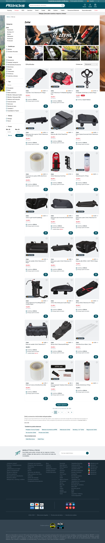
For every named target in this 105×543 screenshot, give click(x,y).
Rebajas (17, 10)
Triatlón (63, 10)
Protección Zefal (43, 432)
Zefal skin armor (30, 439)
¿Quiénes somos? (12, 463)
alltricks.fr (92, 465)
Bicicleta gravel (75, 488)
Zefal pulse (41, 439)
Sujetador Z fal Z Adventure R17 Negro (36, 92)
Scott (61, 493)
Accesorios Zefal (31, 432)
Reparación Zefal (92, 429)
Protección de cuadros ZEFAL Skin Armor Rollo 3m (36, 176)
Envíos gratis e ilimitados (65, 1)
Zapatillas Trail (75, 479)
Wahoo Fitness (64, 479)
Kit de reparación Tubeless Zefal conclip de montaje (62, 385)
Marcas (13, 17)
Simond (62, 472)
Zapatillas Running (76, 463)
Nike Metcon (63, 465)
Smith (61, 477)
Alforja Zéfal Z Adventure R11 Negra (85, 302)
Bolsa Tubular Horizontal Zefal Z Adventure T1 (87, 135)
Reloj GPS (74, 486)
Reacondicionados (86, 10)
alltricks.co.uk (93, 463)
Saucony (62, 470)
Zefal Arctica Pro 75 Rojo (82, 176)
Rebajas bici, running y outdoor (16, 479)
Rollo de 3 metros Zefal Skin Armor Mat (36, 385)
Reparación (10, 29)
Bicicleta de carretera (77, 484)
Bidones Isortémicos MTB (49, 429)
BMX (49, 10)
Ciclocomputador (76, 495)
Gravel (36, 10)
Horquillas (74, 474)
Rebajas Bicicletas (51, 468)
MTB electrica (75, 483)
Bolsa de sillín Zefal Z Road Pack (59, 134)
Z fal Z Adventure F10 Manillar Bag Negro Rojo (61, 93)
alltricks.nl (92, 474)
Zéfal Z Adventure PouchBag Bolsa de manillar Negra (35, 303)
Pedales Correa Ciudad (32, 429)
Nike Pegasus (64, 467)
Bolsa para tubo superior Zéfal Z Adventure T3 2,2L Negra (37, 135)
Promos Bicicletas (51, 472)
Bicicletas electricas (77, 470)
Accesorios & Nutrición (73, 10)
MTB (23, 10)
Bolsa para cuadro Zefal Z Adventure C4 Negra (61, 261)
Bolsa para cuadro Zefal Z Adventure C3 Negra (86, 218)
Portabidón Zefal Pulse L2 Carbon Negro (86, 92)
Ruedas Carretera (76, 472)
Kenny (61, 483)
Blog (47, 463)
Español (92, 1)
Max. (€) (17, 129)
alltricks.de (92, 468)
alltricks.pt (92, 472)
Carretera (29, 10)
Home (8, 17)
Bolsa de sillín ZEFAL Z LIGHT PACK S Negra (87, 261)
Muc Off (62, 484)
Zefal (7, 27)
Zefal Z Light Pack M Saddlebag (34, 217)
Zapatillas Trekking (76, 493)
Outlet (96, 10)
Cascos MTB (75, 477)
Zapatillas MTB (75, 468)
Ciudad (43, 10)
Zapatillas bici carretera (78, 481)
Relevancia (91, 64)
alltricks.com (93, 467)
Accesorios (10, 38)
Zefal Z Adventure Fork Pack (58, 176)
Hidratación (10, 36)
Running (9, 10)
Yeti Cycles (63, 474)
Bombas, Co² (10, 32)
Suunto (62, 468)
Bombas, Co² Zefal (78, 429)
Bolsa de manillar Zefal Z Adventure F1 (36, 344)
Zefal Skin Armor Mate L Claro (83, 344)
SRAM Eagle (63, 492)
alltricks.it (92, 470)
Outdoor (55, 10)
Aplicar (19, 135)
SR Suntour (63, 481)
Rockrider (62, 463)
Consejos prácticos (33, 479)
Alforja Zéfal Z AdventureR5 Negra (60, 344)
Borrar (10, 135)
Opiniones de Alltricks (34, 472)
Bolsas (9, 34)
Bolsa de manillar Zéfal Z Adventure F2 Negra (36, 261)
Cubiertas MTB (75, 465)
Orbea (61, 488)
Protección (10, 40)
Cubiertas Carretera (77, 467)
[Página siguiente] (71, 412)
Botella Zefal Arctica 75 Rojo (83, 385)
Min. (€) (8, 129)
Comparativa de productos (35, 481)
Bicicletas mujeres (76, 476)
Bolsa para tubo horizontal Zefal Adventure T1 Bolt (62, 218)
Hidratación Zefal (65, 429)
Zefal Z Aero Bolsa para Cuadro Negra (60, 302)
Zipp (61, 486)
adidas (62, 490)
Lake (61, 476)
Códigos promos (50, 470)
